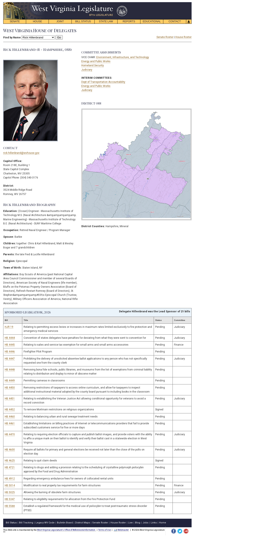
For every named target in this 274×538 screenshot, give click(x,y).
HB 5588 (10, 506)
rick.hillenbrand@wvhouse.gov (21, 152)
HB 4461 (10, 423)
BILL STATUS (83, 21)
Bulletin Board (65, 522)
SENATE (15, 21)
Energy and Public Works (95, 61)
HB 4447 (10, 358)
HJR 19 (9, 326)
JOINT (60, 21)
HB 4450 (10, 387)
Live (130, 522)
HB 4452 (10, 409)
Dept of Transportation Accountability (103, 81)
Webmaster (121, 530)
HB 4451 (10, 398)
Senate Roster (164, 37)
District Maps (82, 522)
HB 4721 (10, 467)
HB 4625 (10, 460)
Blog (137, 522)
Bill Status (11, 522)
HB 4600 (10, 449)
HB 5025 (10, 492)
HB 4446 (10, 351)
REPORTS (129, 21)
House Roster (183, 37)
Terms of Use (104, 530)
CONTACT (174, 21)
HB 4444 (10, 337)
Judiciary (86, 69)
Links (154, 522)
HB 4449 (10, 380)
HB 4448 (10, 369)
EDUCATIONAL (152, 21)
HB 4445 (10, 344)
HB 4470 (10, 434)
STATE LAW (106, 21)
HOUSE (37, 21)
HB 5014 (10, 485)
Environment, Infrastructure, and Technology (122, 57)
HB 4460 (10, 416)
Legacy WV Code (45, 522)
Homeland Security (92, 65)
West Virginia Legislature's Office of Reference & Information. (66, 530)
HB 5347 (10, 499)
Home (162, 522)
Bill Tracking (26, 522)
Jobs (145, 522)
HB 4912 (10, 478)
